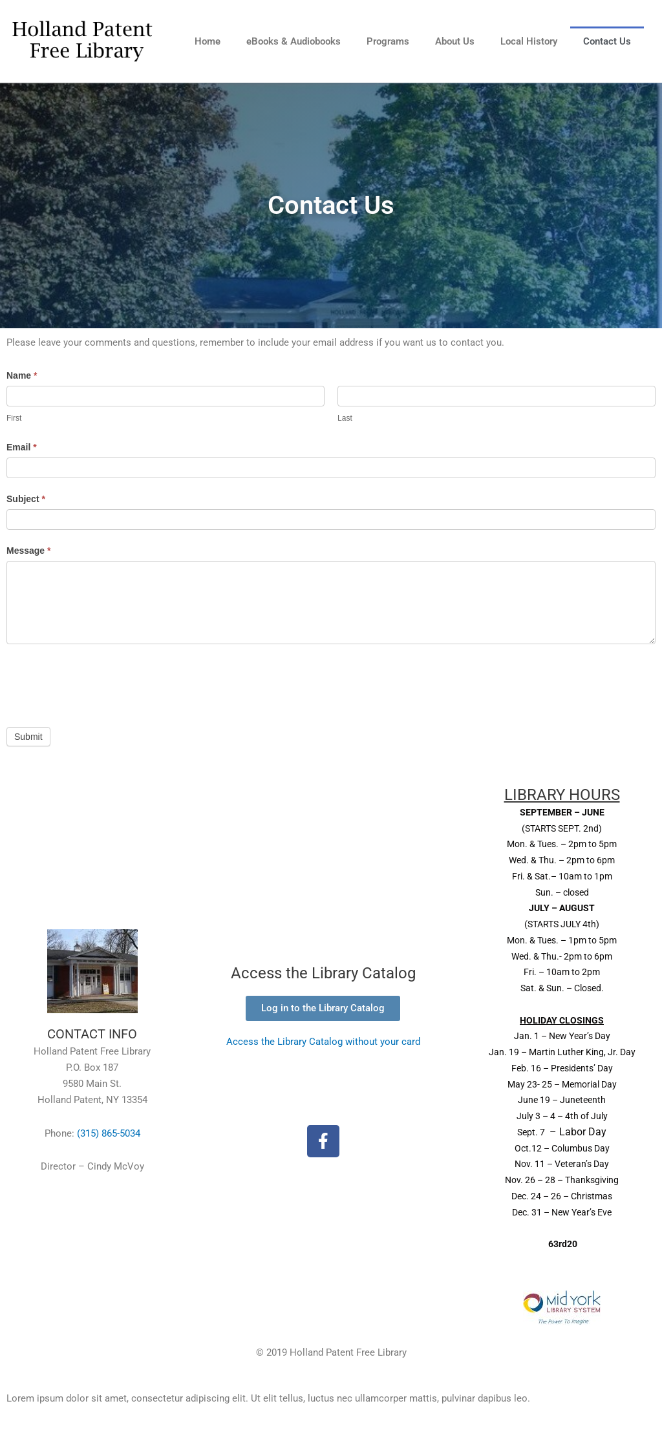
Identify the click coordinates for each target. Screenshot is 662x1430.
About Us (455, 41)
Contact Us (607, 41)
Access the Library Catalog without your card (323, 1041)
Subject (25, 499)
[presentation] (104, 682)
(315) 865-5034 (108, 1133)
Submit (28, 736)
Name (21, 375)
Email (21, 447)
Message (28, 550)
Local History (528, 41)
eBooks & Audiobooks (293, 41)
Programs (388, 41)
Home (207, 41)
